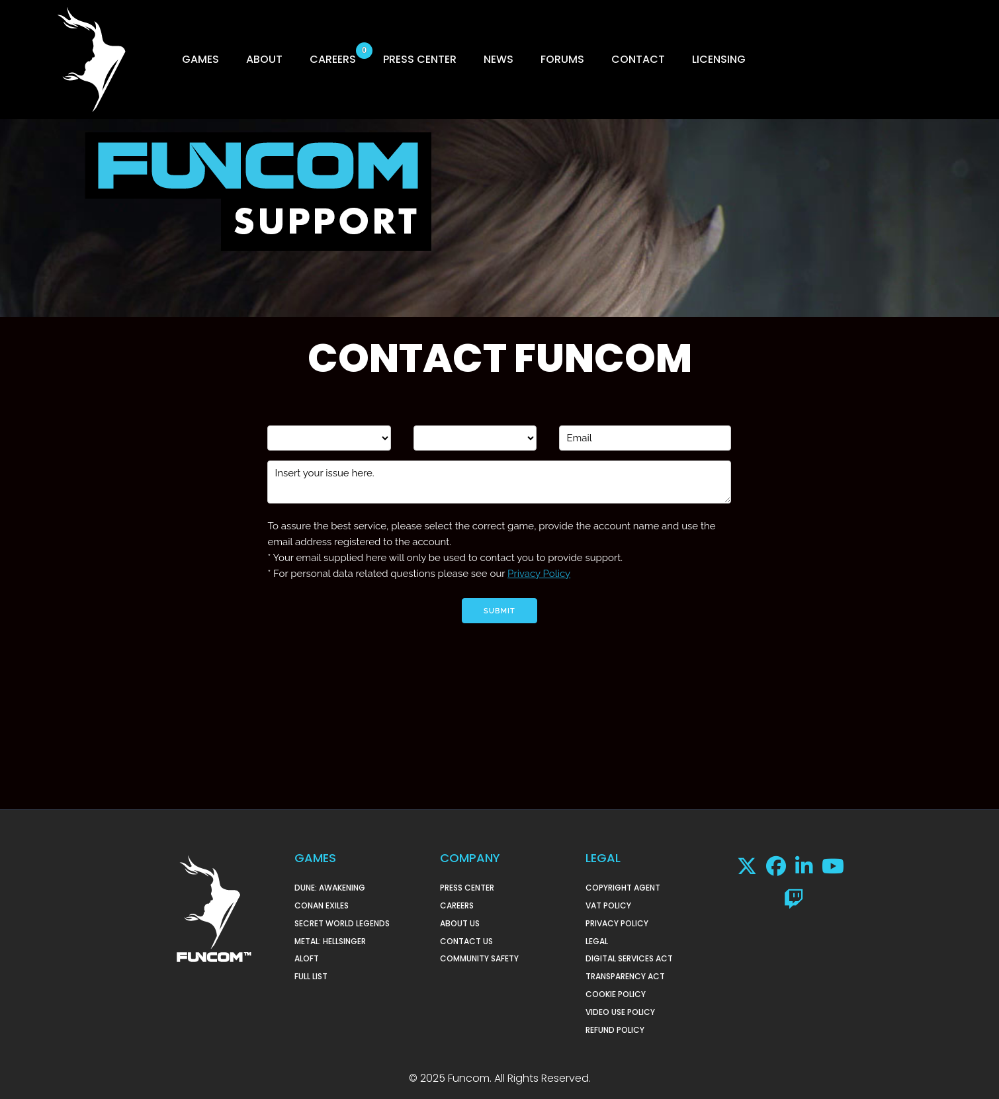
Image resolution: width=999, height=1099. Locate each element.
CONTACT (638, 59)
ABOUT (264, 59)
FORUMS (562, 59)
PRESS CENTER (419, 59)
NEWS (498, 59)
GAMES (200, 59)
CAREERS (333, 59)
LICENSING (719, 59)
